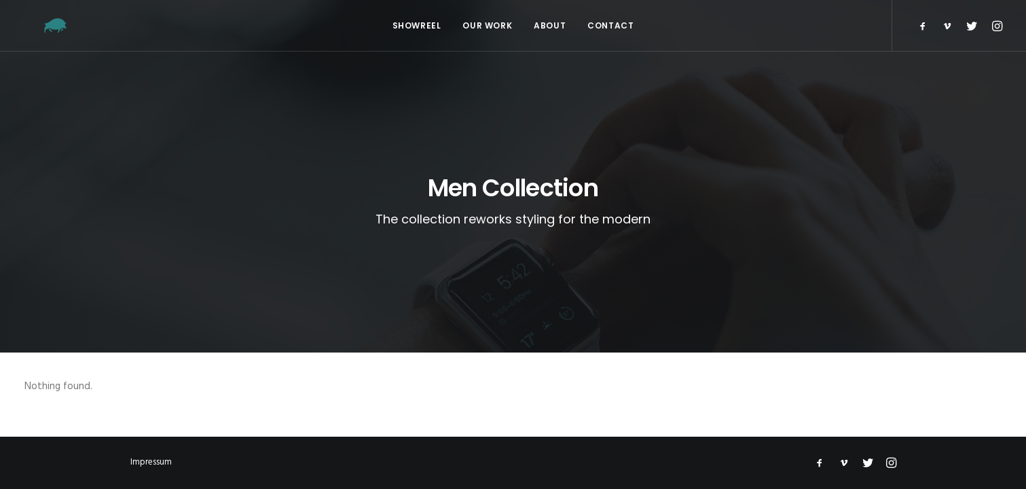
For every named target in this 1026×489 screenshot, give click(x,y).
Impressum (151, 462)
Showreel (416, 25)
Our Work (487, 25)
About (550, 25)
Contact (610, 25)
